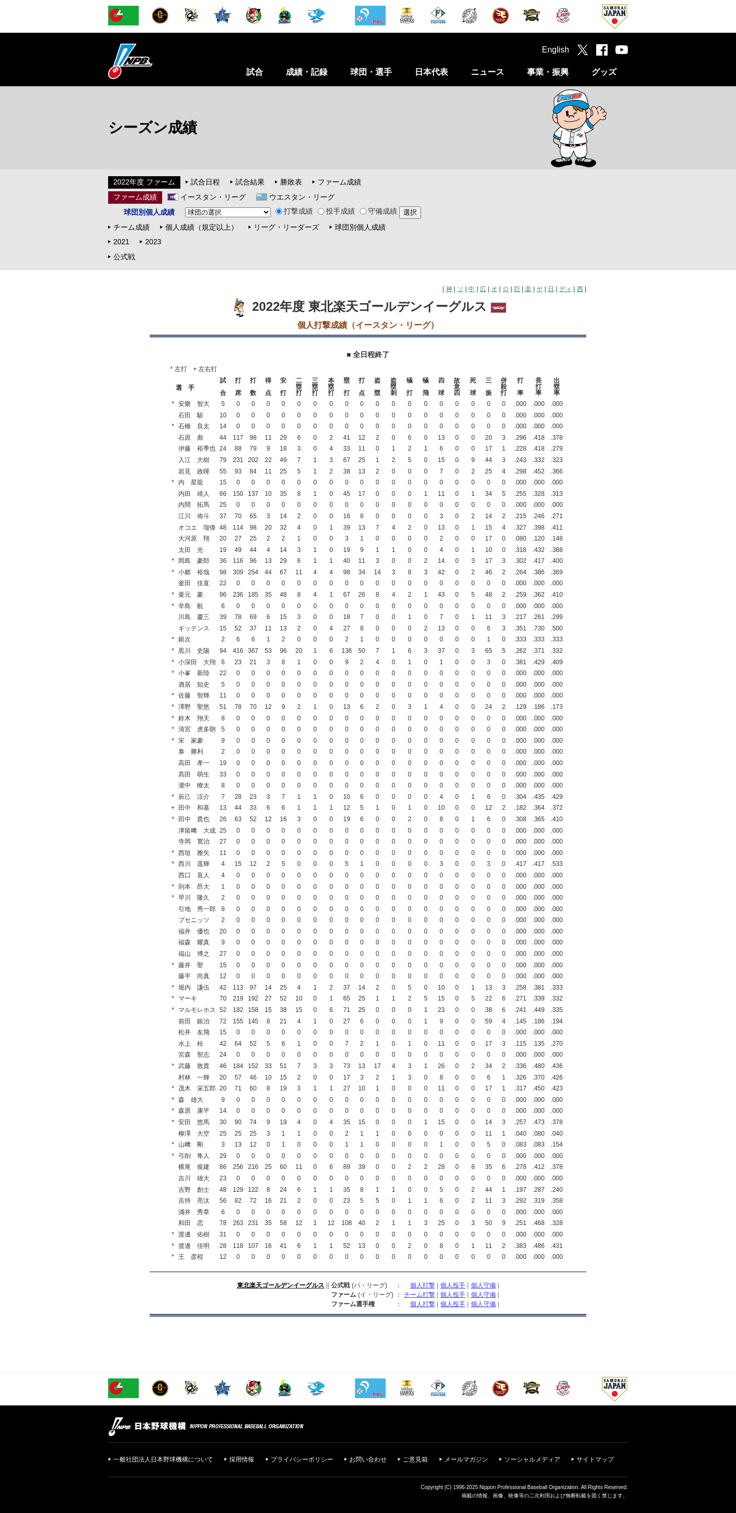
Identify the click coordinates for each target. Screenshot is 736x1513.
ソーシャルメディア (532, 1459)
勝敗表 (291, 182)
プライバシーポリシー (302, 1459)
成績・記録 (306, 72)
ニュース (487, 72)
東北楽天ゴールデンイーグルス (280, 1285)
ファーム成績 (339, 182)
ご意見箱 (415, 1459)
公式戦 (124, 257)
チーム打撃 (419, 1294)
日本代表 (431, 72)
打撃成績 (294, 211)
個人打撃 (422, 1285)
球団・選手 (371, 72)
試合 (254, 72)
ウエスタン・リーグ (302, 197)
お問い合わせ (368, 1459)
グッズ (604, 72)
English (555, 49)
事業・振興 (548, 72)
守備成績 (378, 211)
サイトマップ (595, 1459)
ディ (565, 289)
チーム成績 (131, 227)
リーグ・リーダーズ (286, 227)
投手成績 (336, 211)
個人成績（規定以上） (201, 227)
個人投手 (452, 1285)
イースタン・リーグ (213, 197)
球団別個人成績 (360, 227)
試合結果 (250, 182)
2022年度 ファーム (144, 182)
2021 (121, 242)
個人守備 (483, 1285)
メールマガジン (466, 1459)
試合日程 (205, 182)
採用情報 (241, 1459)
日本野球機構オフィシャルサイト (156, 61)
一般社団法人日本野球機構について (163, 1459)
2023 (153, 242)
